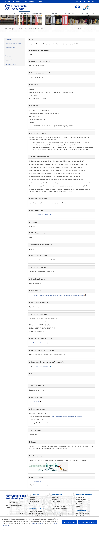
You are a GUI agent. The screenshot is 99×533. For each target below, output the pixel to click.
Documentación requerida (41, 366)
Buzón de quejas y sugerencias (38, 504)
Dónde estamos (34, 502)
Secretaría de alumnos (36, 513)
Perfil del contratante (82, 513)
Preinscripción (9, 52)
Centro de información (36, 511)
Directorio (32, 497)
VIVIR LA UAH (84, 13)
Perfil (7, 1)
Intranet (54, 500)
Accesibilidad (56, 516)
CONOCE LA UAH (11, 13)
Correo (54, 504)
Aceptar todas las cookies (87, 522)
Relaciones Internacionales (37, 516)
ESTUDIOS (24, 13)
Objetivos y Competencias (13, 44)
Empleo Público (80, 497)
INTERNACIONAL (70, 13)
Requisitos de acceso (39, 343)
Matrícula (8, 56)
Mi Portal (55, 497)
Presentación (9, 39)
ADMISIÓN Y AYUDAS (38, 13)
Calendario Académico (59, 508)
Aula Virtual (56, 502)
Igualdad (78, 506)
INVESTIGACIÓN (55, 13)
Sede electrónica (28, 1)
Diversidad (79, 502)
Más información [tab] (10, 64)
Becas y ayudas (81, 500)
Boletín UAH (79, 504)
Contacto (32, 500)
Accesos (16, 1)
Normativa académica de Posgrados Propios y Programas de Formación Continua (58, 295)
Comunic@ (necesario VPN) (61, 506)
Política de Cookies (37, 523)
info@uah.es (9, 516)
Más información (38, 482)
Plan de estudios (10, 48)
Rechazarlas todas (69, 522)
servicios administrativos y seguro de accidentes (66, 417)
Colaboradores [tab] (9, 60)
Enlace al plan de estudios (41, 215)
